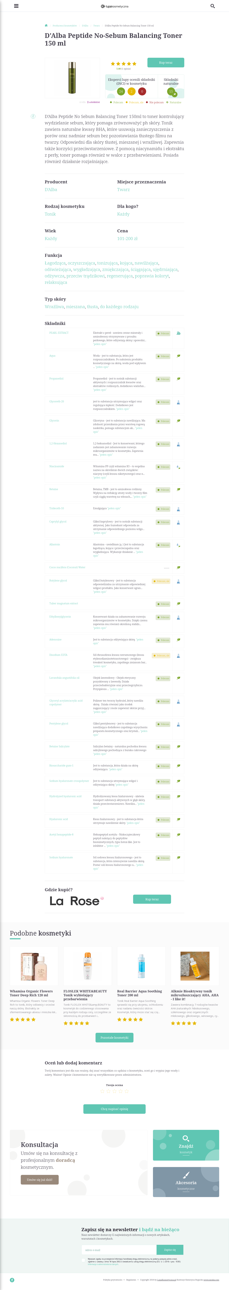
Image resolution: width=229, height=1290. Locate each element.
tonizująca (107, 263)
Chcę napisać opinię (114, 1110)
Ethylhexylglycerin (60, 616)
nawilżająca (146, 263)
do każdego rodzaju (119, 306)
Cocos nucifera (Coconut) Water (67, 567)
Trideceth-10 (56, 508)
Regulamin (131, 1281)
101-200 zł (127, 238)
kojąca (126, 263)
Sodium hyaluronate (61, 857)
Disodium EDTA (58, 655)
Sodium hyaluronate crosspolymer (69, 781)
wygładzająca (86, 269)
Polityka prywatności (112, 1281)
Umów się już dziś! (42, 1181)
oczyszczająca (81, 263)
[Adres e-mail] (119, 1252)
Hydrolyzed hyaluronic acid (65, 796)
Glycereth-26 (56, 401)
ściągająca (141, 269)
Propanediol (56, 378)
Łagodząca (55, 263)
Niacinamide (56, 466)
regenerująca (120, 276)
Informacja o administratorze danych (103, 1266)
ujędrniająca (165, 269)
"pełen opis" (100, 344)
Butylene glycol (58, 580)
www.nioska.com (211, 1281)
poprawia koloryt (152, 276)
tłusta (92, 306)
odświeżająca (58, 269)
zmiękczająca (115, 269)
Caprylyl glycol (57, 521)
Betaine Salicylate (59, 746)
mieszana (75, 306)
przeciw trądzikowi (86, 276)
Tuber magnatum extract (63, 603)
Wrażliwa (54, 306)
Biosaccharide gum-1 (61, 765)
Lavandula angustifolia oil (64, 677)
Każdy (123, 214)
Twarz (123, 189)
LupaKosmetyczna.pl (166, 1281)
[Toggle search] (215, 6)
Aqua (52, 355)
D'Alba (51, 189)
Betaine (53, 489)
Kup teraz (165, 63)
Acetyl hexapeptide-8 (61, 834)
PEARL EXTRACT (59, 332)
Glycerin (54, 420)
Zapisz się (170, 1252)
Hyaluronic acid (58, 819)
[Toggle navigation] (14, 6)
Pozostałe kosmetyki (114, 1038)
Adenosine (55, 639)
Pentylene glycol (58, 723)
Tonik (50, 214)
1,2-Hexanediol (58, 443)
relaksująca (56, 282)
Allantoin (54, 544)
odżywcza (54, 276)
